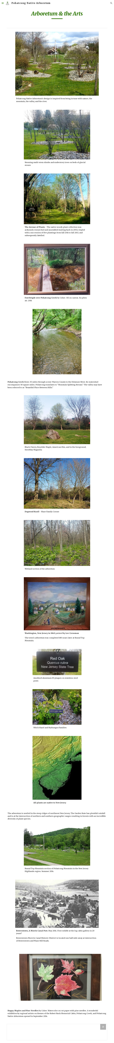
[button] (2, 3)
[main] (57, 14)
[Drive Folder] (57, 1032)
